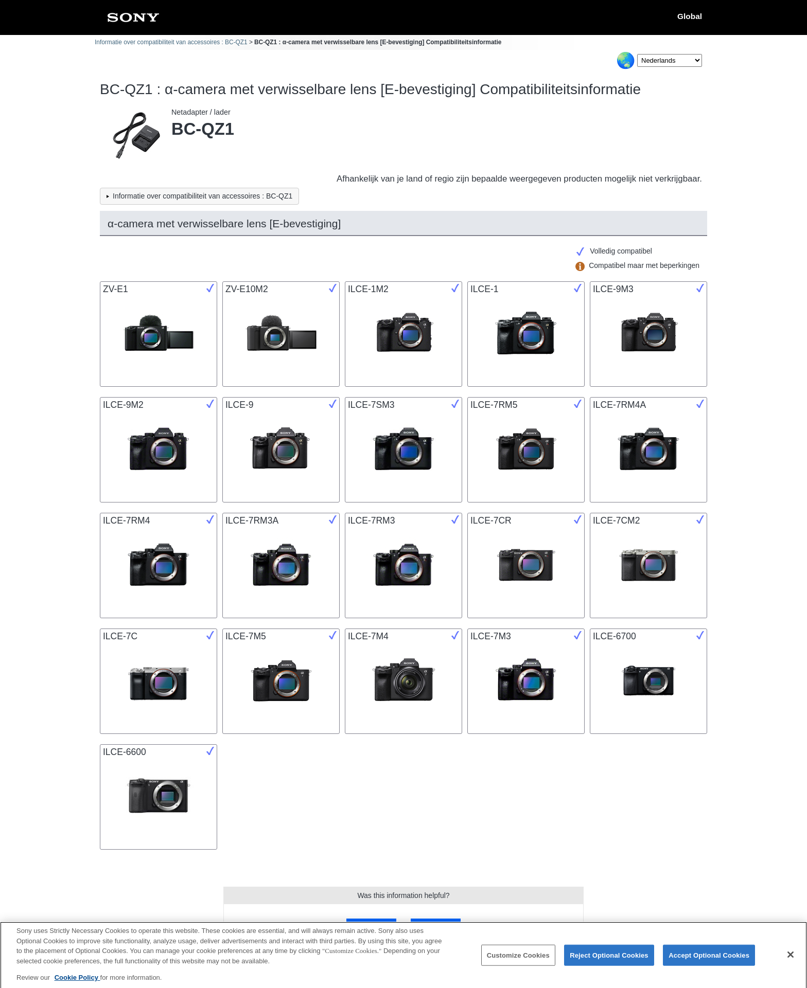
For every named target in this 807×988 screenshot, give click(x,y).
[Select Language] (669, 60)
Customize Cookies (518, 959)
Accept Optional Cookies (709, 959)
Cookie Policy (77, 982)
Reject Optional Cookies (609, 959)
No (435, 925)
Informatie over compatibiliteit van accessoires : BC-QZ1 (171, 42)
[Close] (790, 959)
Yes (371, 925)
